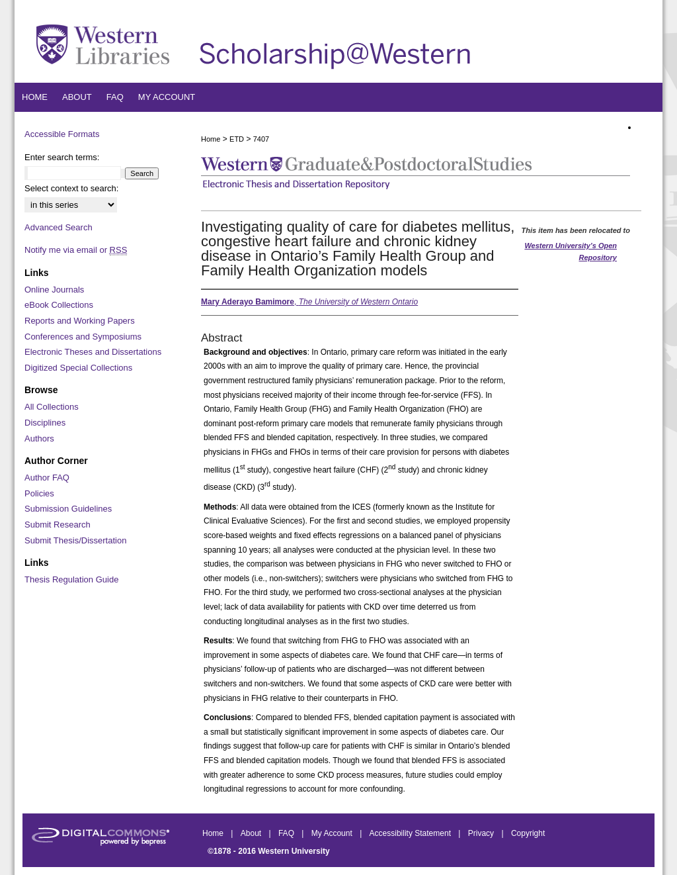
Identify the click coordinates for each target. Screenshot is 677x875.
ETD (236, 139)
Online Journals (54, 290)
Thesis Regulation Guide (71, 579)
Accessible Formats (61, 134)
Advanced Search (58, 227)
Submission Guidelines (68, 509)
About (252, 833)
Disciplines (44, 423)
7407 (261, 139)
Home (210, 139)
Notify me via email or (75, 250)
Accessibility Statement (412, 833)
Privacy (482, 833)
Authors (39, 438)
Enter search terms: (61, 157)
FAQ (287, 833)
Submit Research (57, 525)
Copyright (528, 833)
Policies (39, 493)
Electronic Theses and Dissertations (92, 352)
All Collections (51, 407)
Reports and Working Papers (79, 321)
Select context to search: (71, 188)
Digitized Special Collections (78, 368)
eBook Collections (58, 305)
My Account (332, 833)
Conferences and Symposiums (82, 337)
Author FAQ (46, 478)
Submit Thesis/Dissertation (75, 540)
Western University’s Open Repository (570, 251)
